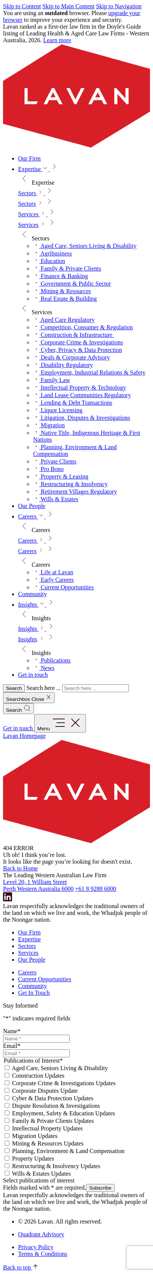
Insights (27, 639)
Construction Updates (38, 1075)
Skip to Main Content (68, 6)
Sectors (27, 203)
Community (32, 986)
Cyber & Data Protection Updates (52, 1098)
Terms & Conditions (42, 1254)
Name (11, 1031)
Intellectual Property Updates (47, 1128)
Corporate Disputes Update (45, 1090)
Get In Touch (34, 993)
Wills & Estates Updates (41, 1173)
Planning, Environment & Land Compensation (68, 1151)
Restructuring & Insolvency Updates (56, 1166)
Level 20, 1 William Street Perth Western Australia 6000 (38, 885)
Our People (31, 959)
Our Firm (29, 932)
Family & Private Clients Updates (53, 1121)
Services (28, 225)
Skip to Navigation (119, 6)
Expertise (29, 939)
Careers (27, 551)
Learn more (57, 40)
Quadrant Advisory (41, 1234)
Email (11, 1046)
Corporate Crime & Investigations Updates (64, 1083)
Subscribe (100, 1188)
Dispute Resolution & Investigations (56, 1106)
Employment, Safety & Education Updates (63, 1113)
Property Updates (33, 1158)
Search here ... (43, 688)
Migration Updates (34, 1136)
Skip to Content (22, 6)
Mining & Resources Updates (48, 1143)
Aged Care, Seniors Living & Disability (60, 1068)
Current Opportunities (44, 979)
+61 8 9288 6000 (95, 889)
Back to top (20, 1267)
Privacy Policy (36, 1247)
